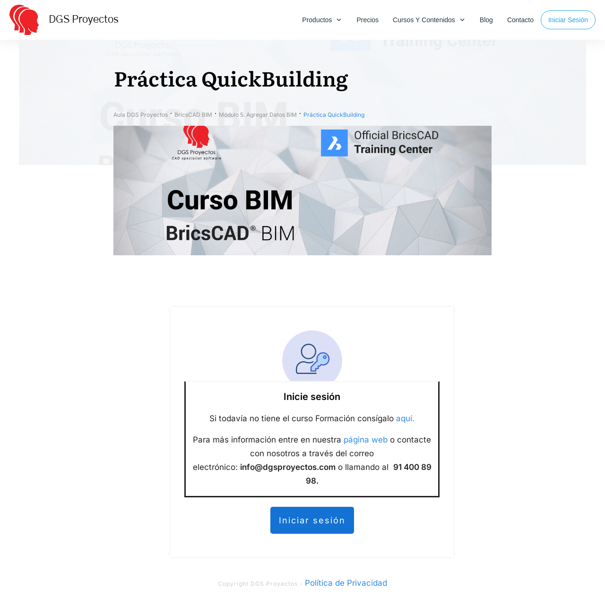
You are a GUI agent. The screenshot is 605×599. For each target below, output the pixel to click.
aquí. (405, 418)
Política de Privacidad (346, 583)
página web (365, 439)
